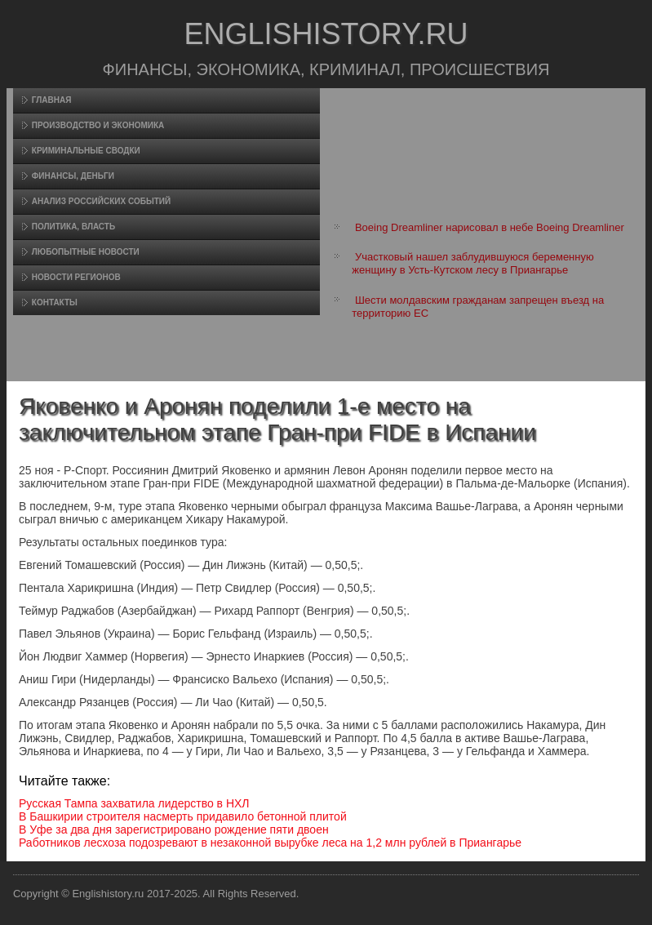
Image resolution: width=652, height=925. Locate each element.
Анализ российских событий (101, 201)
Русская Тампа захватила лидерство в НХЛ (134, 803)
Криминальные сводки (86, 150)
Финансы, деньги (73, 175)
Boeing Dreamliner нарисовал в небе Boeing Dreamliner (489, 227)
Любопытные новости (86, 251)
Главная (52, 100)
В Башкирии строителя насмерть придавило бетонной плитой (183, 816)
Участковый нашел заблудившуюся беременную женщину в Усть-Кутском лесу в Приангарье (472, 263)
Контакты (55, 302)
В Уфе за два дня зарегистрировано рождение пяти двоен (174, 829)
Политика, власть (73, 226)
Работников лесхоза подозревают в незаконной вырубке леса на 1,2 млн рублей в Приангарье (270, 842)
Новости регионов (76, 277)
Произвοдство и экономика (98, 125)
